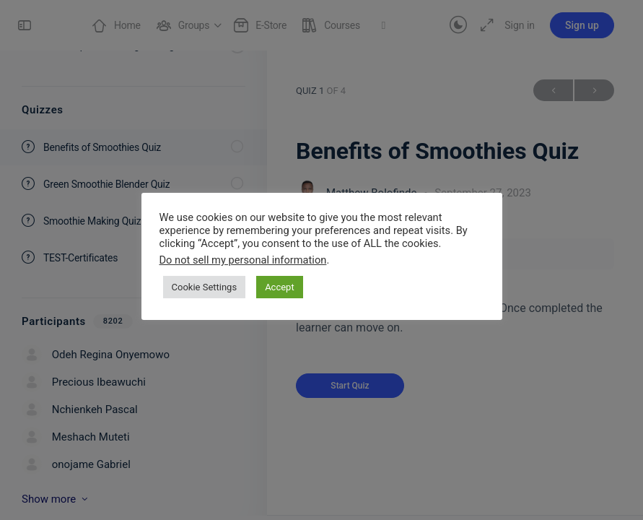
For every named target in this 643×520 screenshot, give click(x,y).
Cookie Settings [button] (204, 287)
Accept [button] (279, 287)
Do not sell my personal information (243, 260)
